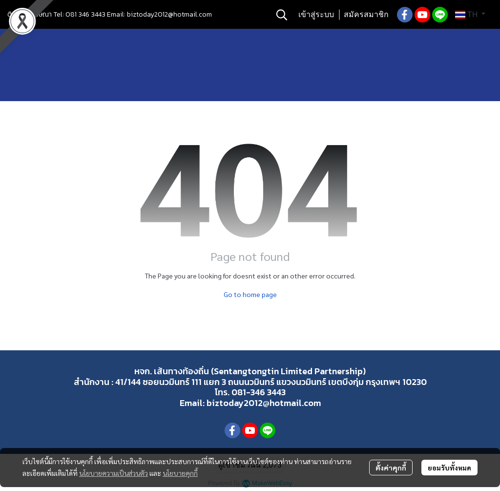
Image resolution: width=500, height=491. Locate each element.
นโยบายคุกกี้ (180, 473)
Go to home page (250, 294)
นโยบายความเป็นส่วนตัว (113, 473)
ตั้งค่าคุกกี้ (390, 467)
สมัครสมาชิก (366, 14)
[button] (281, 14)
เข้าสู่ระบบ (316, 14)
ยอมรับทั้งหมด (449, 467)
